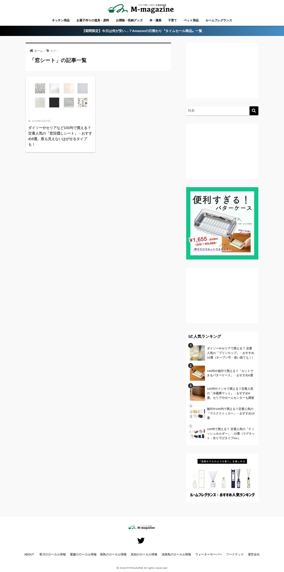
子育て (172, 20)
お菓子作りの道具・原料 (93, 20)
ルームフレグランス (219, 20)
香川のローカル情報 (52, 554)
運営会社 (254, 554)
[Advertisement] (221, 74)
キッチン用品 (61, 20)
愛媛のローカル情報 (83, 554)
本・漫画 (155, 20)
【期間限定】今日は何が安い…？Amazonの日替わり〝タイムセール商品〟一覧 (142, 31)
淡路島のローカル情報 (176, 554)
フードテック (235, 554)
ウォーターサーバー (208, 554)
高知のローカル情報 (144, 554)
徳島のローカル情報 (113, 554)
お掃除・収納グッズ (129, 20)
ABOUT (29, 554)
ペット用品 (191, 20)
